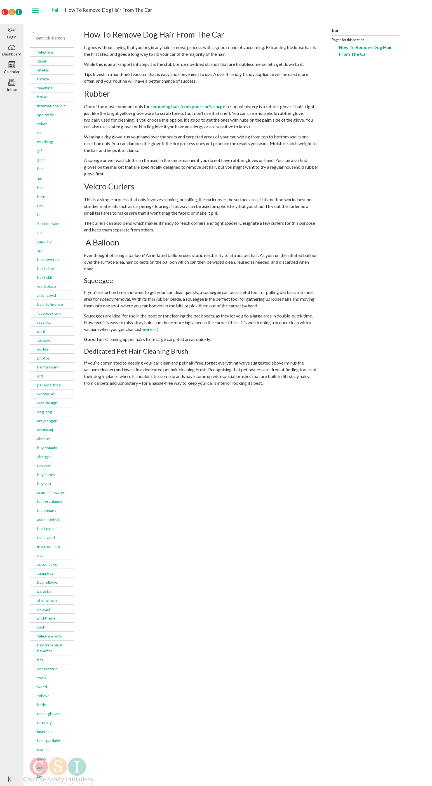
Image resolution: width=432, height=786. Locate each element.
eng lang (44, 411)
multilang (45, 141)
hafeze (43, 78)
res (40, 205)
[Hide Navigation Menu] (35, 10)
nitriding (44, 722)
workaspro (46, 393)
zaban (42, 61)
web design (47, 402)
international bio (51, 105)
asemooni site (49, 519)
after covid (46, 295)
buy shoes (46, 474)
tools (41, 677)
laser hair (45, 731)
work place (46, 286)
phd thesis (46, 618)
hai (39, 178)
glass (41, 758)
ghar (41, 159)
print (41, 331)
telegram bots (49, 636)
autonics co (47, 564)
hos (40, 187)
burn (41, 196)
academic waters (52, 492)
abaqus (43, 438)
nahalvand (46, 537)
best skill (45, 277)
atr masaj (45, 429)
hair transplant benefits (50, 648)
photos (43, 358)
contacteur (47, 668)
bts (40, 659)
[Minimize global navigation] (12, 779)
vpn (40, 250)
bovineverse (48, 259)
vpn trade (45, 114)
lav (39, 776)
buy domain (47, 447)
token (42, 123)
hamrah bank (48, 367)
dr (39, 132)
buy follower (48, 582)
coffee (43, 349)
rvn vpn (43, 465)
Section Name (49, 223)
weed (42, 686)
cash (41, 627)
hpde (41, 704)
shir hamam (47, 600)
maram (43, 749)
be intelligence (50, 304)
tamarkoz (45, 573)
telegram (45, 52)
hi (38, 214)
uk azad (43, 609)
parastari (45, 591)
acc (40, 767)
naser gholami (49, 713)
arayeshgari (47, 420)
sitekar (43, 70)
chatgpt (44, 456)
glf (39, 150)
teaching (45, 87)
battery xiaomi (49, 501)
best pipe (45, 528)
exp (40, 232)
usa (40, 555)
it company (46, 510)
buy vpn (44, 483)
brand (42, 96)
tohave (43, 695)
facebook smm (49, 313)
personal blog (49, 384)
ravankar (44, 322)
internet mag (48, 546)
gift (40, 376)
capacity (44, 241)
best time (45, 268)
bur (40, 168)
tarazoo (43, 340)
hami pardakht (49, 740)
